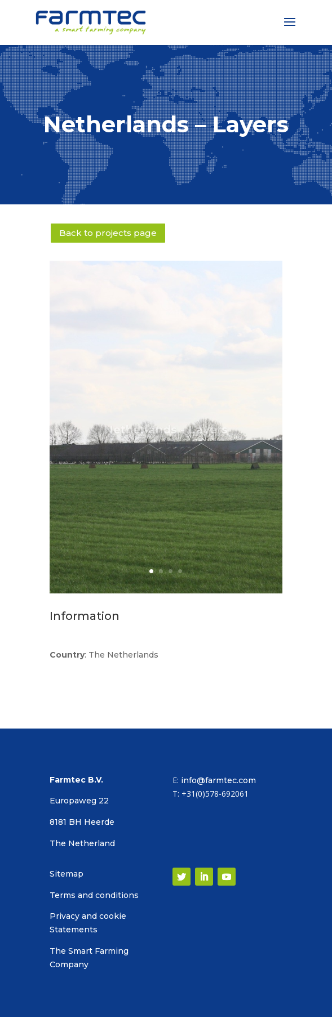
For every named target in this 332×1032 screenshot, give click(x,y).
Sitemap (66, 874)
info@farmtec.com (218, 780)
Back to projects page (108, 232)
